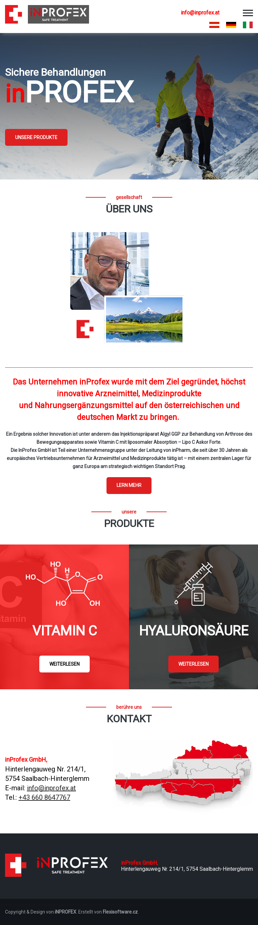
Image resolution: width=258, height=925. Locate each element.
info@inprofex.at (200, 13)
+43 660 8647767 (44, 797)
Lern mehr (129, 485)
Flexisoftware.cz (120, 912)
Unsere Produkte (36, 137)
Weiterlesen (64, 664)
